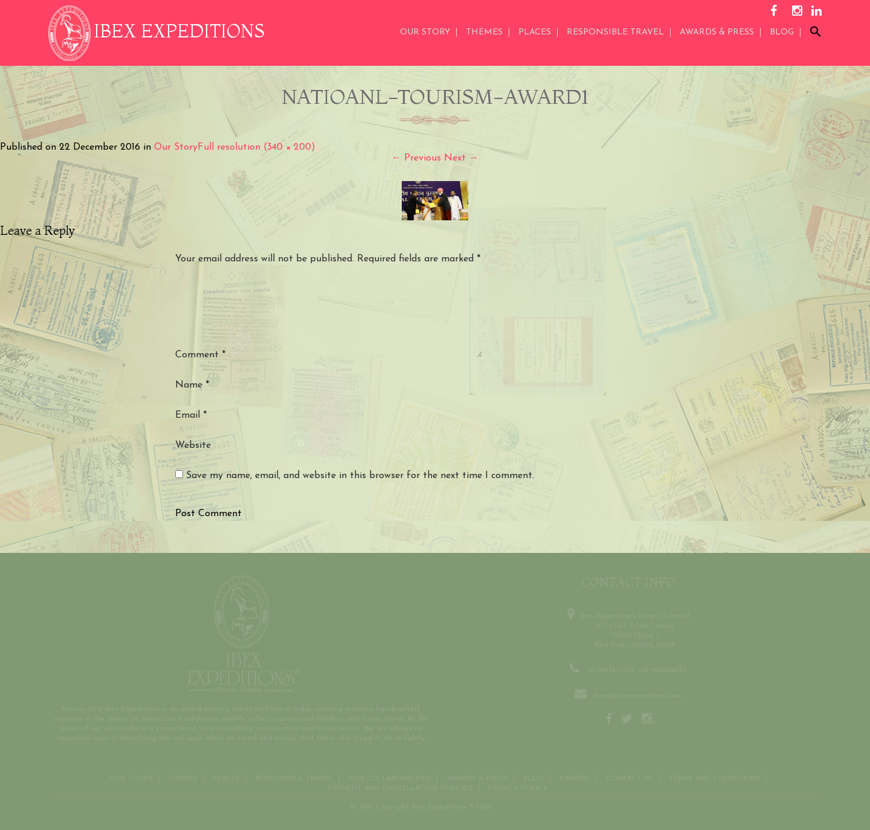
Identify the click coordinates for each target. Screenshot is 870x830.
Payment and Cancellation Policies (400, 786)
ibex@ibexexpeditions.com (637, 694)
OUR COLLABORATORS (390, 777)
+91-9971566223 (662, 668)
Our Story (425, 32)
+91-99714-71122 (609, 668)
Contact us (629, 777)
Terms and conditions (714, 777)
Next (461, 158)
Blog (782, 32)
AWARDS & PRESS (717, 32)
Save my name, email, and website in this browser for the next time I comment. (360, 475)
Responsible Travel (615, 32)
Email (191, 415)
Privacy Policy (518, 786)
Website (193, 445)
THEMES (484, 32)
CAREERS (574, 777)
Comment (200, 355)
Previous (416, 158)
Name (192, 385)
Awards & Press (476, 777)
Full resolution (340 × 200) (256, 147)
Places (534, 32)
